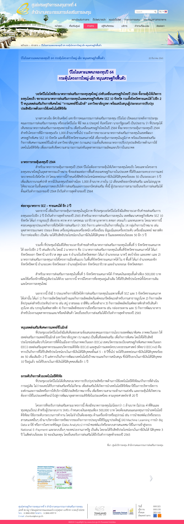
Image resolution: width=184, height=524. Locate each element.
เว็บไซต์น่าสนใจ (99, 19)
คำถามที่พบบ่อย (142, 26)
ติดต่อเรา (161, 26)
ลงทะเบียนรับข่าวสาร (80, 19)
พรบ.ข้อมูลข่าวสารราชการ (155, 19)
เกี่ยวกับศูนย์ (74, 26)
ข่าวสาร (90, 26)
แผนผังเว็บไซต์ (115, 19)
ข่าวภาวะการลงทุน (132, 19)
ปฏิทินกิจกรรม (107, 26)
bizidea (112, 522)
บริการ (124, 26)
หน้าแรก (58, 26)
